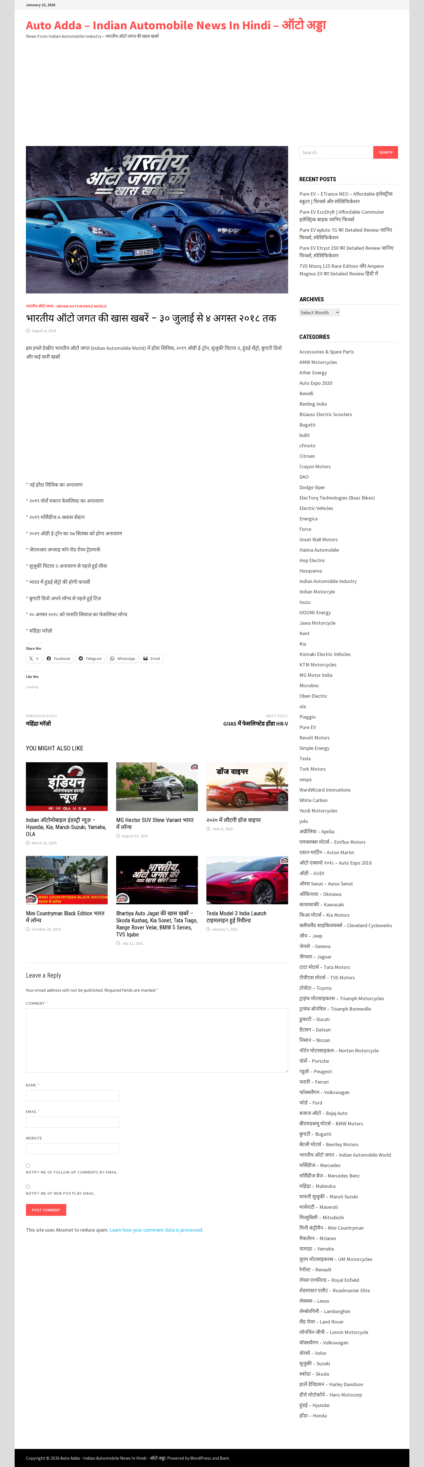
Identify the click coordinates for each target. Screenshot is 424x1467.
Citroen (307, 456)
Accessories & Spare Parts (326, 351)
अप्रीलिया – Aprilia (316, 831)
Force (305, 529)
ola (302, 706)
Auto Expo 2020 (315, 383)
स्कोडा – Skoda (314, 1374)
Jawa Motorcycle (317, 623)
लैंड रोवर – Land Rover (321, 1321)
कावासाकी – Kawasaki (321, 904)
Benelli (306, 393)
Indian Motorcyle (317, 591)
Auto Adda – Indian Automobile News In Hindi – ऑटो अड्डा (176, 25)
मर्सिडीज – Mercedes (320, 1165)
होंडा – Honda (313, 1415)
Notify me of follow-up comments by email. (72, 1172)
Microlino (309, 685)
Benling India (313, 404)
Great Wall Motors (318, 539)
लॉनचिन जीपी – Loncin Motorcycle (333, 1332)
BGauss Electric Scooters (325, 414)
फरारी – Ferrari (314, 1082)
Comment (37, 1003)
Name (32, 1085)
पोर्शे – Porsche (314, 1061)
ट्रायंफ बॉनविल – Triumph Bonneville (335, 1009)
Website (34, 1138)
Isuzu (304, 602)
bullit (304, 435)
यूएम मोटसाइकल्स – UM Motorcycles (335, 1259)
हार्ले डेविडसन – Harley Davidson (331, 1384)
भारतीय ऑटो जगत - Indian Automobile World (66, 306)
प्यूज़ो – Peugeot (315, 1071)
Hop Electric (312, 560)
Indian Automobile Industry (328, 581)
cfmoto (307, 445)
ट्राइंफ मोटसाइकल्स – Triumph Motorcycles (341, 998)
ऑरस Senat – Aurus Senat (326, 883)
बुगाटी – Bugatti (315, 1134)
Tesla (305, 758)
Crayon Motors (315, 466)
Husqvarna (310, 570)
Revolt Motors (314, 737)
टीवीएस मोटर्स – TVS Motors (327, 977)
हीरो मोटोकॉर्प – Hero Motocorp (330, 1394)
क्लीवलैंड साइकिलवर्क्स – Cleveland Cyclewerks (345, 925)
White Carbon (313, 800)
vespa (305, 779)
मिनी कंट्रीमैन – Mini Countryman (331, 1228)
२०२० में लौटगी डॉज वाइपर (233, 820)
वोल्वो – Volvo (312, 1353)
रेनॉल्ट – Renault (315, 1269)
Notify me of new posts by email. (61, 1193)
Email (33, 1111)
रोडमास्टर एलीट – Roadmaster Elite (334, 1290)
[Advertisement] (212, 92)
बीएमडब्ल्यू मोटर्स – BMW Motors (331, 1123)
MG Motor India (315, 675)
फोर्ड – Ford (310, 1102)
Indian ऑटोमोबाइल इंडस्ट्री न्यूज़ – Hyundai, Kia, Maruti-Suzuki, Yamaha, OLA (66, 827)
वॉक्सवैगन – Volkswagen (323, 1342)
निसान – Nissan (314, 1040)
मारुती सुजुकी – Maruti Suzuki (328, 1196)
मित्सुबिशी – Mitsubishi (321, 1217)
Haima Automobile (319, 550)
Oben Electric (313, 696)
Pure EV (307, 727)
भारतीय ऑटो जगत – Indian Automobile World (345, 1155)
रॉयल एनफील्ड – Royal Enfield (329, 1280)
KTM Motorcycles (318, 664)
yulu (303, 821)
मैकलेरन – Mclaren (317, 1238)
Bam (224, 1458)
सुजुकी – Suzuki (314, 1363)
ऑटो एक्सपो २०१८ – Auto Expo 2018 (335, 863)
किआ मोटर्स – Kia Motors (324, 915)
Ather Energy (313, 372)
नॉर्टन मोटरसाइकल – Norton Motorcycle (339, 1050)
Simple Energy (314, 748)
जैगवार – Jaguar (315, 956)
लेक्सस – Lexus (314, 1301)
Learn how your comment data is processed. (156, 1230)
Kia (302, 643)
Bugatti (307, 424)
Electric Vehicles (316, 508)
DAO (304, 477)
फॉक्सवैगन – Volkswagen (324, 1092)
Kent (304, 633)
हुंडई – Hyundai (314, 1405)
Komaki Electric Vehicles (325, 654)
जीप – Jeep (310, 936)
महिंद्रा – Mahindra (317, 1186)
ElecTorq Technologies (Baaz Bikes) (337, 497)
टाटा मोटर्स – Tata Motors (324, 967)
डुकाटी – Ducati (314, 1019)
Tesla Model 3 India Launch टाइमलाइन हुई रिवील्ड (236, 917)
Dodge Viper (312, 487)
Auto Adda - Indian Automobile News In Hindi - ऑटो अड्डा (112, 1458)
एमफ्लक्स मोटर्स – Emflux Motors (332, 842)
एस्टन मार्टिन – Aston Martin (326, 852)
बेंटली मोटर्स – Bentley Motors (329, 1144)
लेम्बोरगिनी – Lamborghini (324, 1311)
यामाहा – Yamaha (316, 1248)
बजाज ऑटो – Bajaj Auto (323, 1113)
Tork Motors (312, 769)
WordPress (200, 1458)
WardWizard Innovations (325, 789)
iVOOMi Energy (315, 612)
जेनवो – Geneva (314, 946)
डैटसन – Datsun (315, 1029)
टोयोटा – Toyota (315, 988)
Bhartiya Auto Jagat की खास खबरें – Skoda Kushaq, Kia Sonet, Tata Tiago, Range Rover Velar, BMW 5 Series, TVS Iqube (157, 924)
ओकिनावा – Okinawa (320, 894)
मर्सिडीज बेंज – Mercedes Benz (329, 1175)
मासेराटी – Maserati (318, 1207)
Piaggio (307, 716)
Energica (308, 518)
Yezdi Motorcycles (318, 810)
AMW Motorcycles (318, 362)
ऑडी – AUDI (311, 873)
